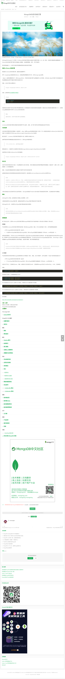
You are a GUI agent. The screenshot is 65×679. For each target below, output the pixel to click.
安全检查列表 (7, 360)
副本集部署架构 (8, 408)
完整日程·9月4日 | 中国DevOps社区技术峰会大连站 (13, 536)
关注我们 (61, 1)
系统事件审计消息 (9, 379)
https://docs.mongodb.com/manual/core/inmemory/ (12, 300)
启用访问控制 (7, 363)
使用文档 (45, 8)
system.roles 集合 (9, 389)
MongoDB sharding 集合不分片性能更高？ (11, 534)
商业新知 (53, 673)
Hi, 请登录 (3, 1)
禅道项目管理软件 (40, 673)
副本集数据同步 (8, 405)
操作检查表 (6, 424)
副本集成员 (6, 398)
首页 (16, 8)
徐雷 (35, 517)
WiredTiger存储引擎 (9, 433)
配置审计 (7, 373)
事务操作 (6, 334)
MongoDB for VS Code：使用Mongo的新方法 (12, 546)
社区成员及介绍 (22, 8)
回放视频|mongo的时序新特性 (8, 576)
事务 (5, 331)
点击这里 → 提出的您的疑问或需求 (31, 505)
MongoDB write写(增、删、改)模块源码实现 (12, 538)
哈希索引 (6, 344)
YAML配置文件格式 (13, 93)
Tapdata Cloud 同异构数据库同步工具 (9, 664)
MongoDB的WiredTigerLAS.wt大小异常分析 (10, 528)
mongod (32, 517)
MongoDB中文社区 (8, 4)
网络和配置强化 (8, 382)
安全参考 (6, 385)
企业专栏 (58, 8)
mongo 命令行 (7, 315)
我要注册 (8, 1)
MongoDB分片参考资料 (8, 544)
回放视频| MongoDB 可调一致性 (8, 572)
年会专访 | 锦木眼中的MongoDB (9, 542)
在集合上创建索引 (8, 350)
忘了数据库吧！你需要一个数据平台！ (11, 540)
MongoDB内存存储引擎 (32, 15)
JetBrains (56, 673)
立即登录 (30, 559)
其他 (13, 10)
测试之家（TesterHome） (47, 673)
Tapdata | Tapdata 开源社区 (7, 574)
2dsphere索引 (7, 341)
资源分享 (51, 8)
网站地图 (38, 675)
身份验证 (6, 366)
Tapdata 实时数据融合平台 (7, 662)
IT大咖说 (35, 673)
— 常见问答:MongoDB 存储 (9, 436)
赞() (32, 509)
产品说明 (6, 420)
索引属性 (6, 347)
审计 (5, 369)
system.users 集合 (9, 392)
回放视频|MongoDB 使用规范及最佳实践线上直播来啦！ (13, 570)
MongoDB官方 (5, 660)
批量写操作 (6, 322)
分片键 (5, 414)
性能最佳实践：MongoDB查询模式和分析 (54, 528)
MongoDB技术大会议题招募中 (8, 578)
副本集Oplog (7, 401)
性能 (5, 427)
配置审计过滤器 (8, 376)
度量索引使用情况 (8, 354)
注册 (35, 559)
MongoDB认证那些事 (7, 548)
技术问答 (38, 8)
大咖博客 (31, 8)
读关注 (5, 325)
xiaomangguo (12, 521)
